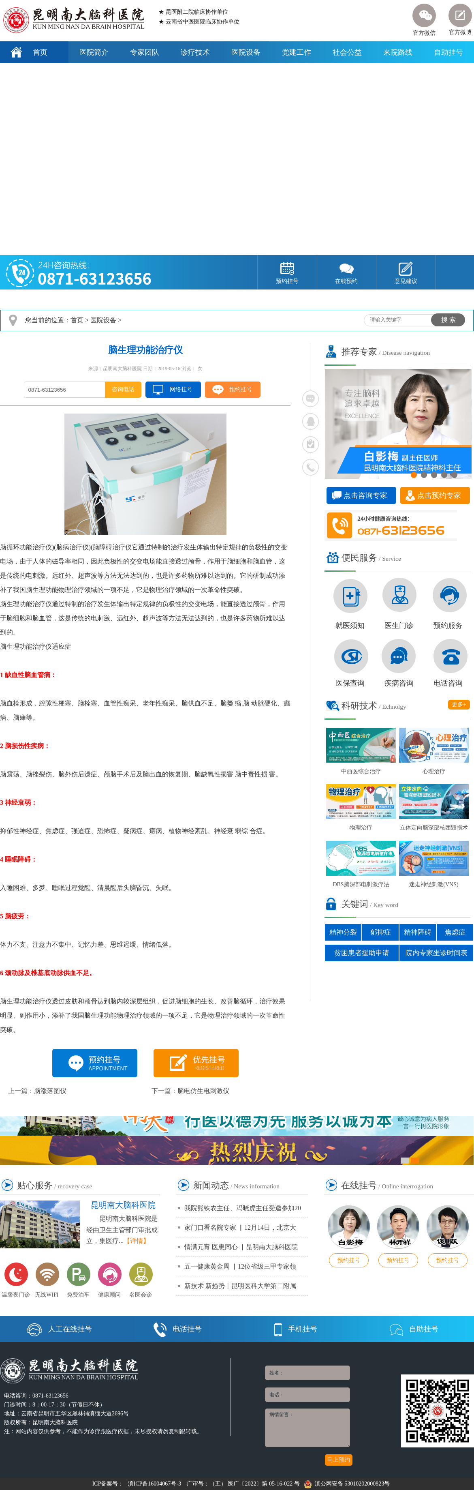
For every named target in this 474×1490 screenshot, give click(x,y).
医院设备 (245, 52)
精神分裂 (343, 932)
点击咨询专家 (365, 495)
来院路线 (397, 52)
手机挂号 (295, 1329)
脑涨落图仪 (50, 1090)
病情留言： (307, 1428)
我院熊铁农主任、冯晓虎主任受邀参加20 (242, 1208)
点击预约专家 (439, 495)
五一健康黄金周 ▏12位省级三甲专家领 (240, 1266)
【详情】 (136, 1240)
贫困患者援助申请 (361, 953)
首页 (40, 52)
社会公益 (347, 52)
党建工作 (296, 52)
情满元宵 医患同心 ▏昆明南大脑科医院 (241, 1246)
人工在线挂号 (59, 1329)
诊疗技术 (195, 52)
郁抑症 (380, 932)
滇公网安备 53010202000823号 (347, 1484)
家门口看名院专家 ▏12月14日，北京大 (240, 1227)
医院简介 (94, 52)
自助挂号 (448, 52)
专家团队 (144, 52)
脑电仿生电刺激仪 (203, 1090)
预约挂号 (240, 389)
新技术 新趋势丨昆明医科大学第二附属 (240, 1285)
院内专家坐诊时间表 (437, 953)
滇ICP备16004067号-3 (154, 1484)
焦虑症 (455, 932)
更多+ (459, 704)
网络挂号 (181, 389)
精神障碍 (417, 932)
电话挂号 (178, 1329)
